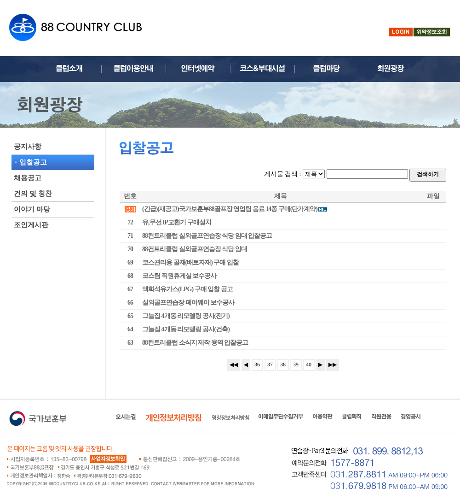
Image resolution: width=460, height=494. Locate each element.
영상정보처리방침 (230, 417)
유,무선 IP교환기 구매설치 (176, 222)
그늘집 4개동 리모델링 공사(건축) (186, 329)
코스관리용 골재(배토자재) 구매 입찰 (190, 262)
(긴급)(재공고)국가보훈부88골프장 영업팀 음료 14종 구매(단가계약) (234, 209)
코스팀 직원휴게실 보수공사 (179, 275)
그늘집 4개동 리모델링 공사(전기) (186, 315)
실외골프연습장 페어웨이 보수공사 (188, 302)
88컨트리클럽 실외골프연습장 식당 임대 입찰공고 (207, 235)
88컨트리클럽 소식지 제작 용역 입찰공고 (195, 342)
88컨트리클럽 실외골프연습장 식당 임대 (194, 249)
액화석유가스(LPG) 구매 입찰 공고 (187, 289)
